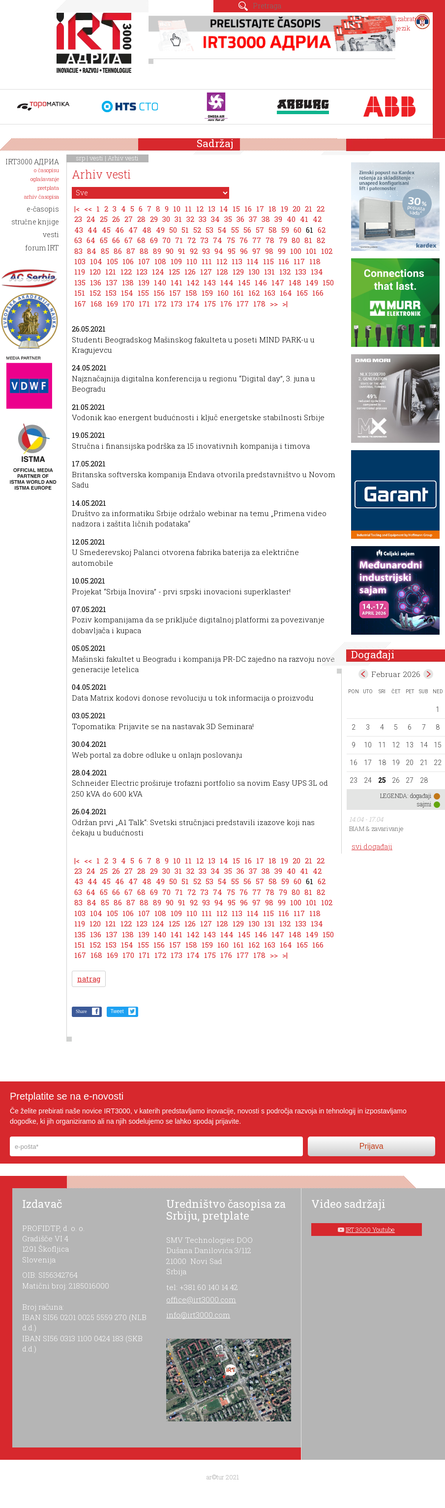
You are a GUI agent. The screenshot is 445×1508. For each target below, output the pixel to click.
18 (272, 209)
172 (160, 303)
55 (235, 230)
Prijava (371, 1146)
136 (95, 282)
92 (194, 251)
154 (127, 293)
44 (92, 230)
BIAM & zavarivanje (376, 828)
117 (299, 261)
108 (160, 261)
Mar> (428, 674)
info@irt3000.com (198, 1315)
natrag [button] (88, 979)
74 (217, 240)
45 (106, 230)
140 (160, 282)
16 (248, 209)
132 (285, 272)
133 (300, 272)
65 (104, 240)
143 (210, 282)
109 (176, 261)
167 (80, 303)
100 (295, 251)
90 (170, 251)
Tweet (117, 1011)
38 (266, 219)
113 (237, 261)
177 (243, 303)
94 (218, 251)
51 (185, 230)
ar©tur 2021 (223, 1477)
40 (291, 219)
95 (232, 251)
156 (159, 293)
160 (223, 293)
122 (126, 272)
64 (91, 240)
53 (209, 230)
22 (321, 209)
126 (190, 272)
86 (118, 251)
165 (302, 293)
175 (210, 303)
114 (253, 261)
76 (243, 240)
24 (91, 219)
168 (96, 303)
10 (176, 209)
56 (247, 230)
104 (96, 261)
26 (116, 219)
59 (285, 230)
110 (191, 261)
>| (285, 303)
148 (295, 282)
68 (141, 240)
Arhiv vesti (123, 158)
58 (272, 230)
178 (259, 303)
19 (284, 209)
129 (238, 272)
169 (112, 303)
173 (176, 303)
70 (166, 240)
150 (328, 282)
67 (128, 240)
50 (173, 230)
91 (181, 251)
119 (79, 272)
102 (326, 251)
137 (112, 282)
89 (157, 251)
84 (91, 251)
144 (227, 282)
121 (110, 272)
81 (308, 240)
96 (244, 251)
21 (308, 209)
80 (296, 240)
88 (144, 251)
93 (206, 251)
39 (278, 219)
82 (321, 240)
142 (193, 282)
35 (228, 219)
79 (283, 240)
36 (240, 219)
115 (268, 261)
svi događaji (372, 846)
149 (312, 282)
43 (78, 230)
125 (174, 272)
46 (119, 230)
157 (175, 293)
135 (80, 282)
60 (297, 230)
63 (78, 240)
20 (296, 209)
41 (304, 219)
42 (317, 219)
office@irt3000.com (201, 1299)
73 (204, 240)
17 (260, 209)
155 (143, 293)
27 (128, 219)
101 (311, 251)
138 (128, 282)
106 (128, 261)
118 (315, 261)
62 (322, 230)
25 (104, 219)
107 (144, 261)
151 (79, 293)
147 (277, 282)
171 (144, 303)
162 (254, 293)
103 (80, 261)
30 (166, 219)
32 (190, 219)
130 (254, 272)
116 (283, 261)
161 (238, 293)
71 (179, 240)
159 (207, 293)
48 (146, 230)
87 (130, 251)
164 (286, 293)
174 (193, 303)
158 (191, 293)
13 (211, 209)
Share (81, 1011)
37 (253, 219)
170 (128, 303)
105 (112, 261)
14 (224, 209)
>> (274, 303)
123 (142, 272)
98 (269, 251)
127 (206, 272)
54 (222, 230)
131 (269, 272)
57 (260, 230)
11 (188, 209)
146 (261, 282)
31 (178, 219)
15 (236, 209)
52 (197, 230)
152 (95, 293)
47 (133, 230)
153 (111, 293)
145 (244, 282)
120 (95, 272)
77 (256, 240)
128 (222, 272)
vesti (96, 158)
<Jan (363, 674)
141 (176, 282)
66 (116, 240)
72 (191, 240)
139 (143, 282)
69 (154, 240)
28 (141, 219)
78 (270, 240)
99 (282, 251)
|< (77, 209)
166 (318, 293)
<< (88, 209)
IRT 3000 (96, 48)
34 (215, 219)
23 (78, 219)
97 (256, 251)
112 (221, 261)
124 (158, 272)
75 (231, 240)
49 (160, 230)
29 (154, 219)
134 (317, 272)
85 (105, 251)
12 (200, 209)
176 (226, 303)
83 (78, 251)
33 (203, 219)
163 (269, 293)
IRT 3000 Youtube (370, 1229)
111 (207, 261)
